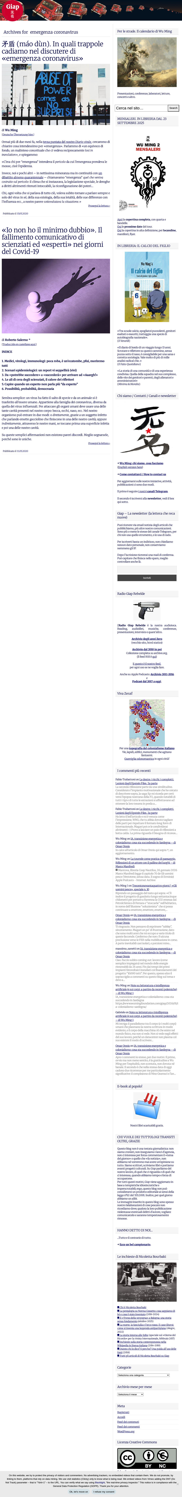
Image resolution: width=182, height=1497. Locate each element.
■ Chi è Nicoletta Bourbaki (131, 1307)
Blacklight (100, 1482)
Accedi (121, 1417)
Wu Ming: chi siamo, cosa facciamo (141, 463)
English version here (130, 467)
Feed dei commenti (128, 1426)
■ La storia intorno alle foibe (132, 1335)
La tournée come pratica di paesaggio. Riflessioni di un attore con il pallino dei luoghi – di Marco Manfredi (146, 862)
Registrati (123, 1412)
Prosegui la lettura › (99, 205)
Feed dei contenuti (128, 1422)
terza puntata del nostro (67, 142)
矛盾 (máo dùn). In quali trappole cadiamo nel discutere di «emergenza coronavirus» (52, 51)
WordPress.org (126, 1431)
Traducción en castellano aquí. (19, 344)
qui (154, 656)
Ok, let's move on (78, 1491)
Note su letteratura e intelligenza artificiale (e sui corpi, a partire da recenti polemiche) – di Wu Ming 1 (146, 989)
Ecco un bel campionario (135, 1244)
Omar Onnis (123, 915)
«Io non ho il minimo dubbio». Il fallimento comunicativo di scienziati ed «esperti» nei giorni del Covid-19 (52, 241)
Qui (119, 226)
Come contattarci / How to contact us (143, 474)
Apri (119, 219)
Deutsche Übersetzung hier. (18, 134)
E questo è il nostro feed (146, 663)
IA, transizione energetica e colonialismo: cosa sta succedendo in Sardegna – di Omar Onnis (146, 842)
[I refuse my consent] (177, 1484)
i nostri (153, 491)
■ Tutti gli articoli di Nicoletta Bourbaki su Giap (143, 1355)
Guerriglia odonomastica (139, 758)
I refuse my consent (103, 1491)
